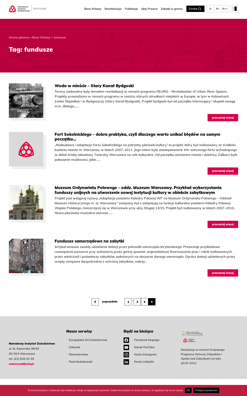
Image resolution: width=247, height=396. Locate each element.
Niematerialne (78, 349)
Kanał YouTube (139, 342)
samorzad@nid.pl (21, 359)
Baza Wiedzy (92, 9)
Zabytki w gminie (172, 9)
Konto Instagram (140, 349)
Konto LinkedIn (139, 357)
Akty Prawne (149, 9)
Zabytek (74, 342)
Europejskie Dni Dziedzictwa (88, 335)
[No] (242, 390)
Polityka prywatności (135, 383)
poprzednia (104, 297)
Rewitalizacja (113, 9)
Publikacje (131, 9)
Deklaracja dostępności (154, 383)
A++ (224, 9)
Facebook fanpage (141, 335)
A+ (217, 9)
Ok (188, 390)
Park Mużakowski (80, 357)
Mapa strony (202, 383)
